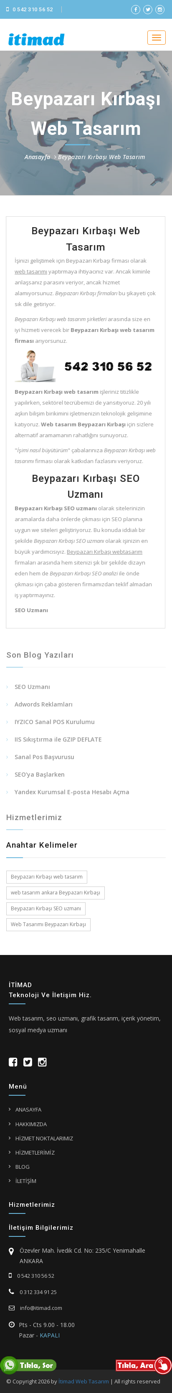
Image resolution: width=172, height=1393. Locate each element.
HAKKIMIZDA (31, 1124)
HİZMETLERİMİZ (35, 1152)
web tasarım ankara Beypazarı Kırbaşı (55, 892)
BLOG (22, 1166)
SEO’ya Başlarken (40, 777)
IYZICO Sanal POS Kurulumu (55, 724)
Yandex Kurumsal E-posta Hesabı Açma (72, 794)
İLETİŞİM (25, 1181)
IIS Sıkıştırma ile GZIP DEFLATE (58, 742)
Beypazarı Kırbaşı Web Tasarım (101, 157)
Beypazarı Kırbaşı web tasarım (47, 876)
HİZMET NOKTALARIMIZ (44, 1138)
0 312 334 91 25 (33, 1292)
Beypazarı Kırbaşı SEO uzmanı (46, 908)
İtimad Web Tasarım (83, 1381)
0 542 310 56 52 (29, 9)
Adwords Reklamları (44, 707)
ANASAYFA (28, 1109)
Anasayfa (37, 157)
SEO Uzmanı (32, 689)
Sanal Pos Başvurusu (44, 759)
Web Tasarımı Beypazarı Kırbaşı (48, 924)
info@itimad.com (35, 1308)
